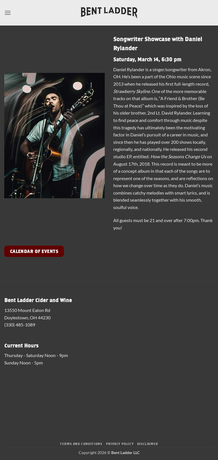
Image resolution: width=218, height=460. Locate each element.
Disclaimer (147, 443)
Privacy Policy (120, 443)
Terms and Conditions (81, 443)
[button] (7, 13)
